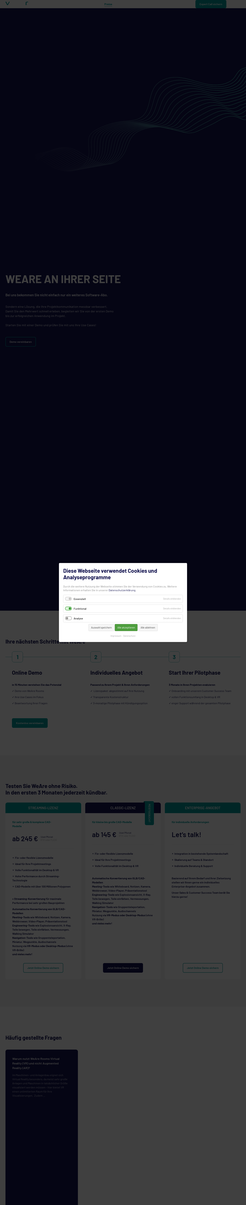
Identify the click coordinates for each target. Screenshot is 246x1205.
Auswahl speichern (101, 627)
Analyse (78, 618)
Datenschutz (129, 635)
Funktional (80, 608)
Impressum (116, 635)
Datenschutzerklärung (122, 590)
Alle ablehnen (148, 627)
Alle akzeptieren (126, 627)
